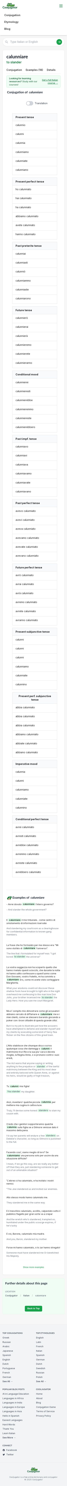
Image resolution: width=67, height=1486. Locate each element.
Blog (7, 29)
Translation (41, 103)
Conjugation (12, 15)
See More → (9, 1437)
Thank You (8, 1428)
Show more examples (33, 1267)
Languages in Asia (12, 1411)
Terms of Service (45, 1411)
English (6, 1359)
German (7, 1377)
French (6, 1372)
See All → (8, 1381)
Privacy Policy (43, 1415)
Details (51, 69)
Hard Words (9, 1424)
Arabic (6, 1346)
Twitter (8, 1454)
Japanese (8, 1351)
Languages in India (12, 1402)
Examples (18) (34, 69)
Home (39, 1394)
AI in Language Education (16, 1394)
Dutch (6, 1364)
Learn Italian (9, 1433)
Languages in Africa (13, 1398)
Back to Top (33, 1308)
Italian (26, 1295)
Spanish (7, 1355)
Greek (6, 1337)
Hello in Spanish (11, 1415)
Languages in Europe (14, 1407)
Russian (7, 1342)
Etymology (11, 22)
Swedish (40, 1368)
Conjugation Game (46, 1407)
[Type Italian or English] (33, 42)
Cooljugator (11, 1295)
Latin (38, 1342)
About (39, 1398)
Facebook (10, 1450)
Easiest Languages (13, 1420)
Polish (39, 1377)
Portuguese (9, 1368)
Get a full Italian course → (50, 82)
